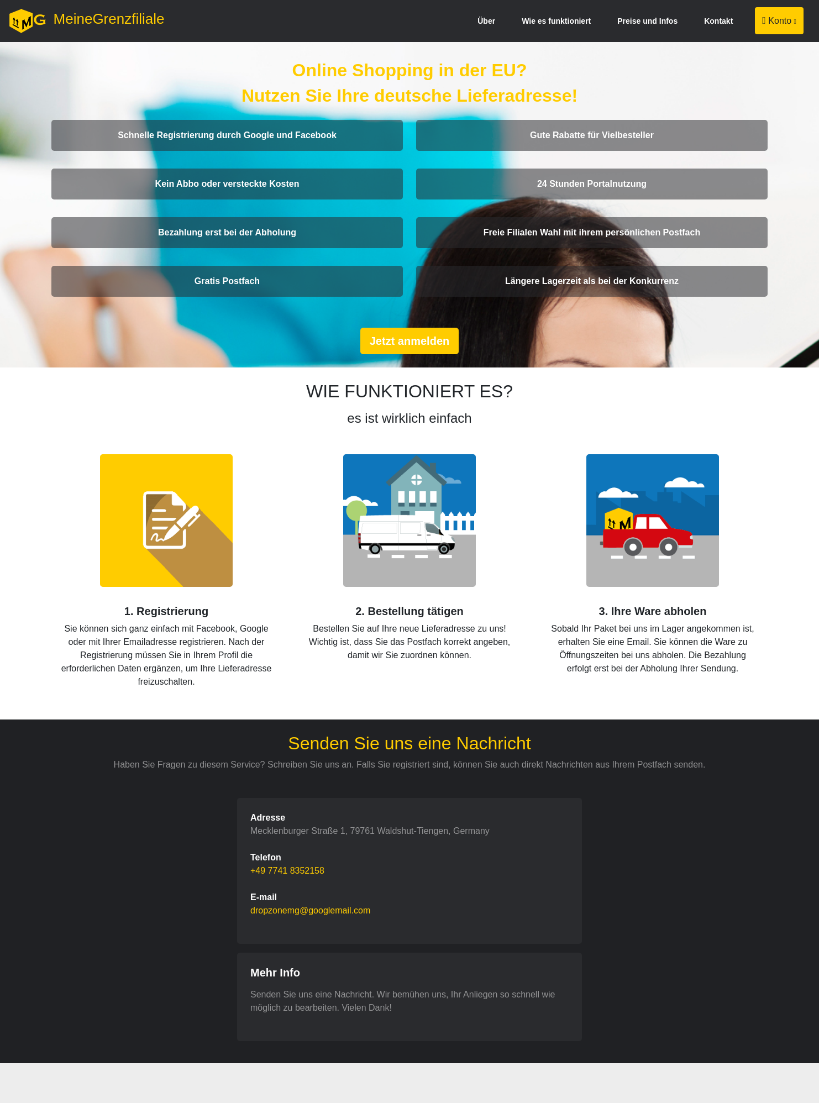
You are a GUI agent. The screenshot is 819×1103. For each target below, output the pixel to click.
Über (486, 21)
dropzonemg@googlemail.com (310, 910)
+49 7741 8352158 (287, 870)
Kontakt (718, 21)
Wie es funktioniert (556, 21)
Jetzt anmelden (409, 341)
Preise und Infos (647, 21)
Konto (779, 20)
